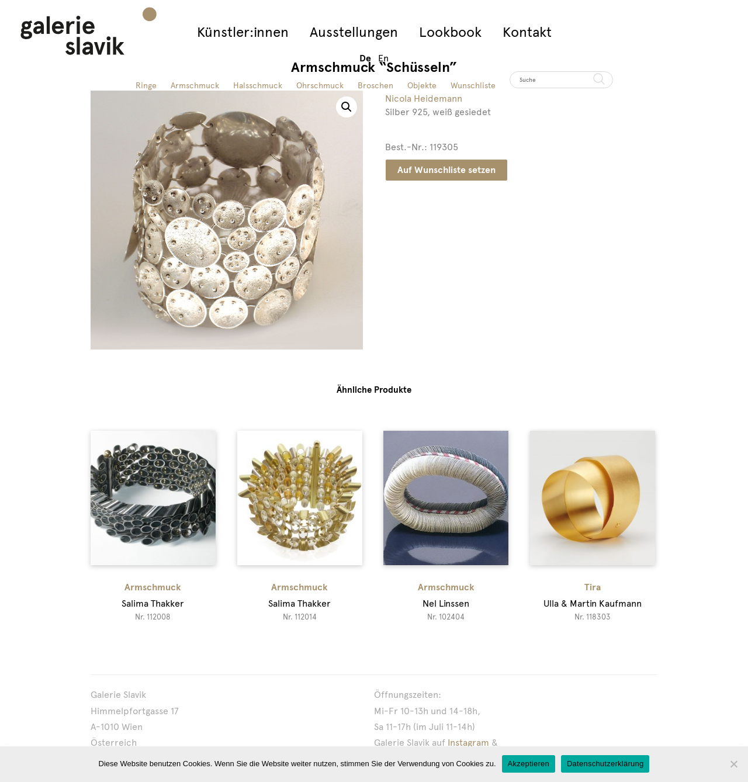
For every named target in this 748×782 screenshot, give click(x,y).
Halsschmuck (257, 85)
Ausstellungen (354, 31)
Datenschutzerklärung (605, 763)
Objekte (422, 85)
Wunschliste (473, 85)
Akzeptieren (528, 763)
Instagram (468, 742)
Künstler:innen (243, 31)
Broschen (375, 85)
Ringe (146, 85)
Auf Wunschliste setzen (446, 169)
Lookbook (450, 31)
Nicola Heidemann (423, 98)
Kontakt (527, 31)
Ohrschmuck (320, 85)
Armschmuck (195, 85)
